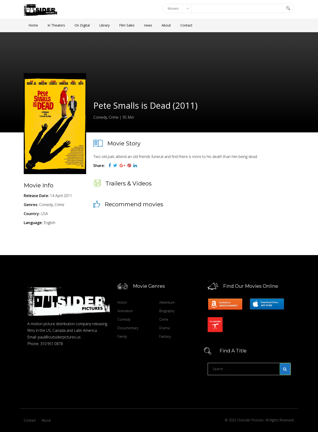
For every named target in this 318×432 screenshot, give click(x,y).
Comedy (123, 319)
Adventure (167, 302)
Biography (166, 311)
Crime (163, 319)
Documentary (127, 328)
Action (122, 302)
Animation (125, 311)
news (148, 25)
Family (122, 336)
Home (33, 25)
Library (104, 25)
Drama (164, 328)
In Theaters (56, 25)
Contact (186, 25)
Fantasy (165, 336)
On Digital (82, 25)
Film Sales (127, 25)
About (166, 25)
